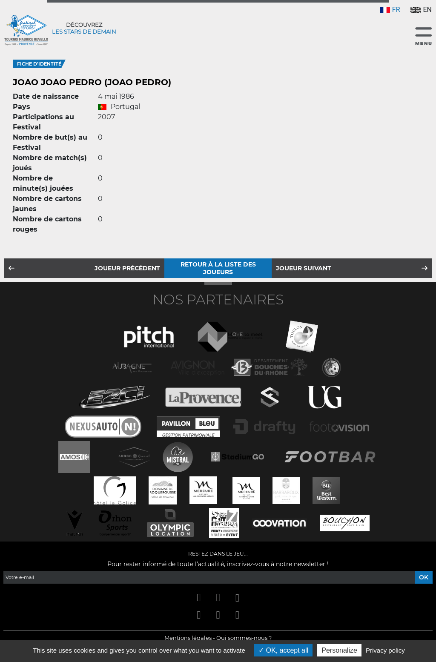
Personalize (339, 650)
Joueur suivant (303, 268)
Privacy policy (385, 650)
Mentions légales (188, 637)
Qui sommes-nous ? (244, 637)
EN (421, 10)
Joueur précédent (127, 268)
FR (390, 10)
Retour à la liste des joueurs (218, 268)
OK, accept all (283, 650)
